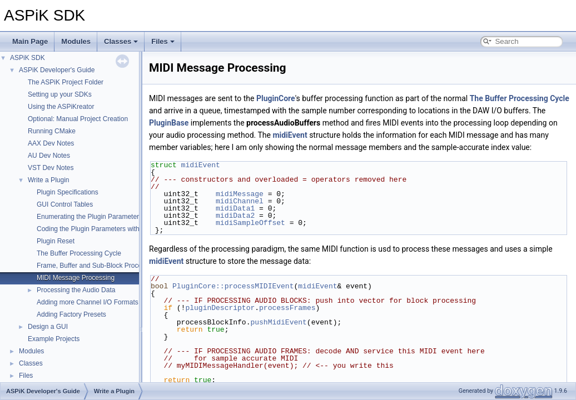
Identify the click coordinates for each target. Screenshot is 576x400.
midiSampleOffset (250, 223)
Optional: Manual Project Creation (78, 119)
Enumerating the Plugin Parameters (89, 217)
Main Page (30, 41)
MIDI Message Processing (76, 278)
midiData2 (235, 216)
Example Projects (54, 339)
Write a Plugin (48, 180)
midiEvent (289, 135)
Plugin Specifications (67, 192)
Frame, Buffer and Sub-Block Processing (97, 265)
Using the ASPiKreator (61, 107)
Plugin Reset (56, 241)
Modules (76, 41)
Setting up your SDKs (60, 94)
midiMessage (240, 194)
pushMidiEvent (278, 322)
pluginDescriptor (220, 308)
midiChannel (240, 201)
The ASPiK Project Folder (65, 82)
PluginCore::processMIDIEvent (233, 286)
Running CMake (52, 131)
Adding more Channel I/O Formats (87, 302)
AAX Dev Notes (51, 143)
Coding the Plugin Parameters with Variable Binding (113, 229)
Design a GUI (48, 327)
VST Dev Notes (50, 168)
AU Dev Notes (49, 155)
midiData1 (235, 208)
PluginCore (275, 98)
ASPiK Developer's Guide (57, 70)
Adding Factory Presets (71, 314)
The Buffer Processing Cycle (79, 253)
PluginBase (168, 122)
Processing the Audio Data (76, 290)
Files (163, 41)
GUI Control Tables (65, 204)
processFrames (287, 308)
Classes (121, 41)
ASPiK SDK (27, 58)
